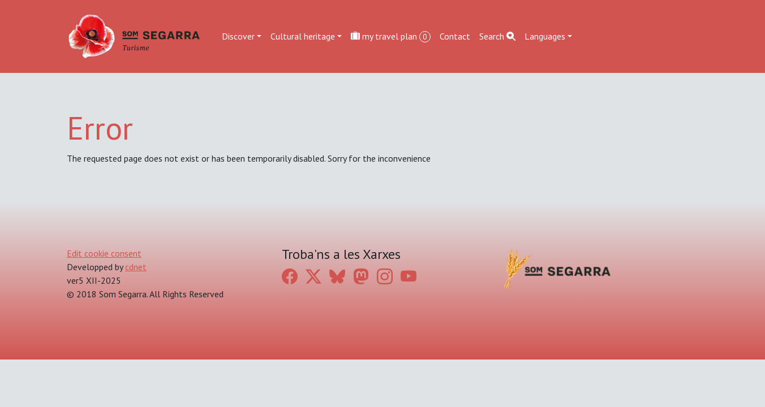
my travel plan (391, 36)
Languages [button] (545, 36)
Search (497, 36)
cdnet (136, 266)
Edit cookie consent (104, 253)
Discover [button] (238, 36)
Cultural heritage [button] (302, 36)
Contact (455, 36)
